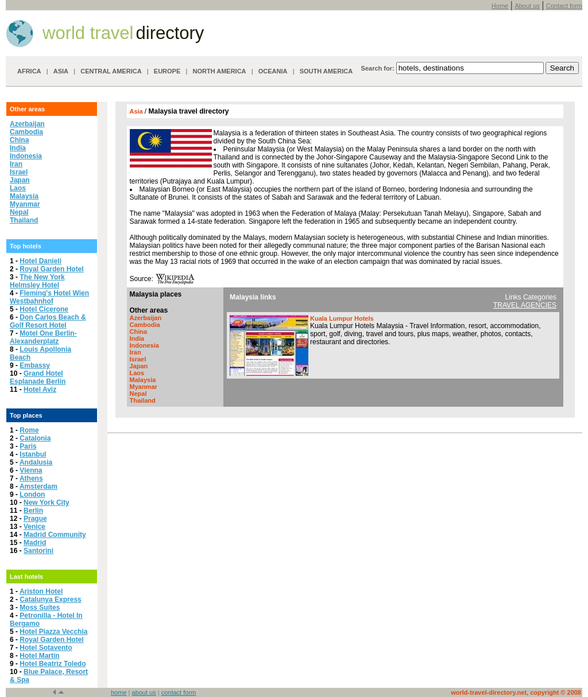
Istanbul (33, 454)
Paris (28, 446)
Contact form (564, 5)
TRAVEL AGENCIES (524, 305)
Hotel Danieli (40, 261)
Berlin (33, 511)
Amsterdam (38, 486)
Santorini (38, 551)
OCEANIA (273, 71)
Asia (137, 111)
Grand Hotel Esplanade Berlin (37, 377)
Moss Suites (40, 607)
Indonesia (26, 156)
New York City (46, 503)
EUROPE (167, 71)
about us (144, 692)
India (18, 148)
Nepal (19, 212)
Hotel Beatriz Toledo (53, 664)
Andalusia (36, 462)
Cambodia (26, 132)
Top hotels (25, 246)
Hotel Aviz (40, 390)
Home (500, 5)
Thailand (24, 220)
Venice (34, 527)
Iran (16, 164)
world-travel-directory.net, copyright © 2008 (516, 692)
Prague (35, 519)
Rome (29, 430)
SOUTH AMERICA (326, 71)
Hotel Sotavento (46, 648)
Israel (19, 172)
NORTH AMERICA (219, 71)
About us (526, 5)
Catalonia (35, 438)
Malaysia (24, 196)
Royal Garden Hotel (51, 269)
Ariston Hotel (41, 591)
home (119, 692)
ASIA (60, 71)
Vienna (31, 470)
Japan (20, 180)
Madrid (35, 543)
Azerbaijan (27, 124)
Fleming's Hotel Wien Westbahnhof (49, 297)
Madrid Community (55, 535)
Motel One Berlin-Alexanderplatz (43, 337)
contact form (178, 692)
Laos (18, 188)
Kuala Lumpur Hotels (342, 318)
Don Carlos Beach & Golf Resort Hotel (48, 321)
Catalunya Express (50, 599)
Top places (26, 415)
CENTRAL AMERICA (110, 71)
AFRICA (29, 71)
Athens (31, 478)
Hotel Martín (39, 656)
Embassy (35, 365)
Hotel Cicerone (44, 309)
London (32, 494)
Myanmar (25, 204)
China (19, 140)
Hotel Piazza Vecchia (53, 632)
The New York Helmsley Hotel (37, 281)
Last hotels (26, 576)
